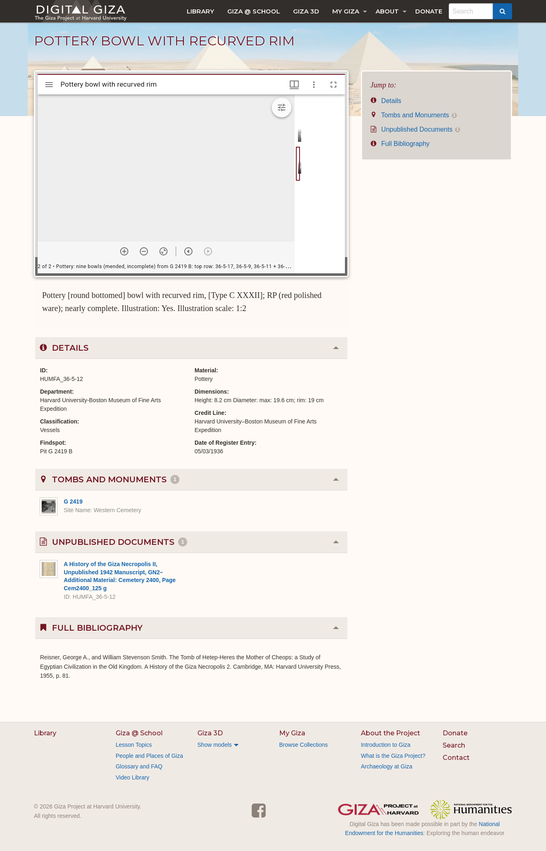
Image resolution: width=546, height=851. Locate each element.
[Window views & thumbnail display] (294, 84)
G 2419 (73, 501)
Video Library (132, 777)
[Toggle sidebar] (49, 84)
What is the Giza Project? (393, 755)
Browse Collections (303, 744)
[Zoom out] (144, 251)
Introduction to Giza (385, 744)
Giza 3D (306, 11)
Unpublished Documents (415, 129)
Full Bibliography (400, 143)
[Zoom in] (124, 251)
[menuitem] (200, 11)
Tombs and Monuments (413, 115)
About (387, 11)
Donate (428, 11)
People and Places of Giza (149, 755)
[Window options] (314, 84)
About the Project (390, 733)
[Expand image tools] (281, 107)
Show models (214, 744)
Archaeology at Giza (386, 766)
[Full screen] (333, 84)
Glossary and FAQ (139, 766)
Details (385, 100)
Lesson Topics (134, 744)
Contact (456, 757)
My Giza (345, 11)
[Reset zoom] (163, 251)
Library (200, 11)
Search (454, 745)
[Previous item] (188, 251)
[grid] (320, 183)
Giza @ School (253, 11)
